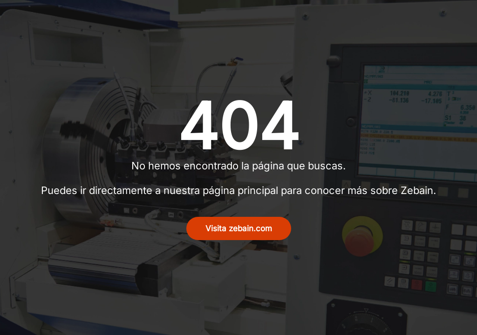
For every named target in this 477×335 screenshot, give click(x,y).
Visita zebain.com (238, 228)
